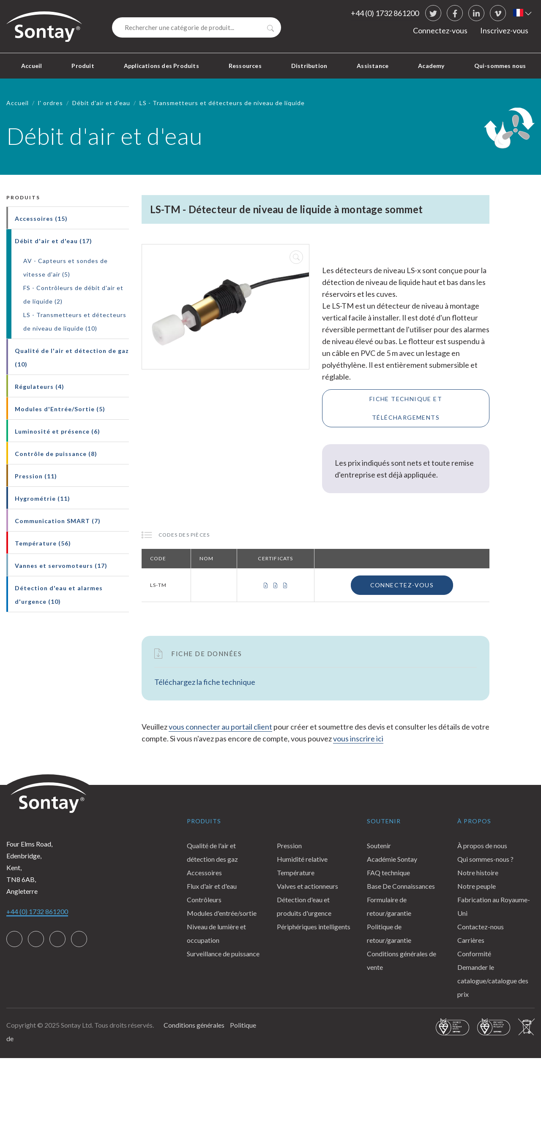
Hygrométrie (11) (42, 498)
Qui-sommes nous (500, 65)
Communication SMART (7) (58, 520)
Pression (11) (36, 476)
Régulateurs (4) (39, 386)
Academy (431, 65)
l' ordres (50, 102)
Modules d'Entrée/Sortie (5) (60, 409)
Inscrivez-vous (504, 30)
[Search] (196, 27)
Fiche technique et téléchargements (405, 408)
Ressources (245, 65)
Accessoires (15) (41, 218)
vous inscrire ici (358, 738)
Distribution (309, 65)
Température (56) (43, 543)
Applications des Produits (161, 65)
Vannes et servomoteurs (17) (61, 565)
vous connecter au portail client (220, 726)
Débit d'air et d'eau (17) (53, 240)
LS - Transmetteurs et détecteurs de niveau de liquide (222, 102)
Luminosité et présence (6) (57, 431)
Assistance (372, 65)
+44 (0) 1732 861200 (385, 13)
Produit (82, 65)
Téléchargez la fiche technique (204, 682)
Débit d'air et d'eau (101, 102)
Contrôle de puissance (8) (56, 453)
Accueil (31, 65)
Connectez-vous (440, 30)
